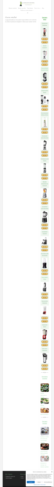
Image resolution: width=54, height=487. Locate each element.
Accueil (22, 476)
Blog (43, 8)
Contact (22, 478)
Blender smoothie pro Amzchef (44, 183)
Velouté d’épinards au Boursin (43, 395)
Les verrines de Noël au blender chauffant (44, 453)
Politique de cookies (37, 484)
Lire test (45, 39)
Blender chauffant (13, 8)
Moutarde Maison (44, 414)
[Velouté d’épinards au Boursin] (44, 387)
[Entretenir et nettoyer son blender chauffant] (44, 459)
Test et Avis (36, 8)
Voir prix (45, 42)
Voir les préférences (48, 482)
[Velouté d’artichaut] (44, 401)
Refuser (39, 482)
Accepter (30, 482)
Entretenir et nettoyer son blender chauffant (44, 465)
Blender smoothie (22, 8)
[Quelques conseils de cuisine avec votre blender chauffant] (44, 431)
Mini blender (30, 8)
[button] (51, 471)
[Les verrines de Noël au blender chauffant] (44, 446)
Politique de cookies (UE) (10, 476)
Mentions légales (43, 484)
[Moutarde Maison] (44, 410)
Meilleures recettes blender (26, 10)
